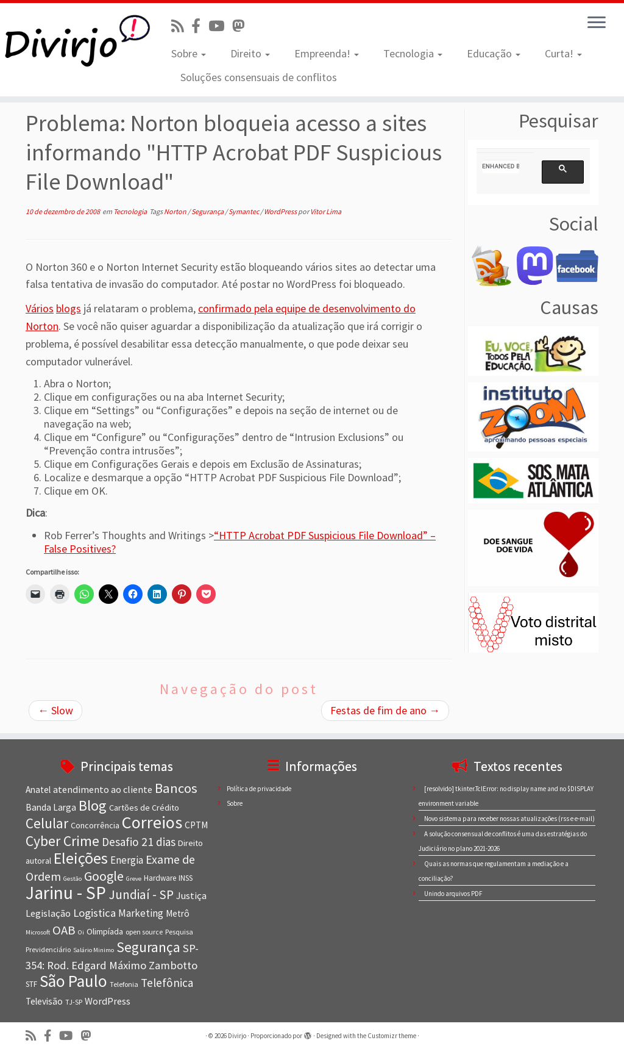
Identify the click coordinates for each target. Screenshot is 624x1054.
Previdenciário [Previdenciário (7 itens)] (48, 949)
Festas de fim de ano (385, 710)
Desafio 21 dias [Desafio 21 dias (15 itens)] (139, 841)
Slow (55, 710)
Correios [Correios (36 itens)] (152, 822)
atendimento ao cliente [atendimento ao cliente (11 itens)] (102, 789)
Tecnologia (412, 53)
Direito (250, 53)
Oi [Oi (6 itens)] (81, 932)
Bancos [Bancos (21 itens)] (176, 788)
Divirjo (237, 1035)
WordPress (281, 211)
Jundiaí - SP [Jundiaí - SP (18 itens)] (141, 894)
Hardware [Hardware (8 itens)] (160, 878)
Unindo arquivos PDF (453, 893)
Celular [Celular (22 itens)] (47, 823)
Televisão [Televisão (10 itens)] (44, 1001)
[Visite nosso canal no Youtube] (220, 26)
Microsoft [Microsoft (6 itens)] (38, 932)
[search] (500, 166)
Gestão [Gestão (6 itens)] (72, 879)
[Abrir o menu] (596, 23)
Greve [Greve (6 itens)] (133, 879)
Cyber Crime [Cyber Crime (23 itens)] (62, 841)
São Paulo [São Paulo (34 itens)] (73, 980)
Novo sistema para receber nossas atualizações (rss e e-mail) (509, 818)
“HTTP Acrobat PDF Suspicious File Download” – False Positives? (240, 542)
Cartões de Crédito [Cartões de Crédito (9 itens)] (144, 807)
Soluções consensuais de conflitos (258, 77)
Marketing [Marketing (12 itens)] (140, 913)
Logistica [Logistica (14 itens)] (94, 913)
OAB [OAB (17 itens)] (64, 930)
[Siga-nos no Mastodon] (242, 26)
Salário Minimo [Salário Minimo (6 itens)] (93, 950)
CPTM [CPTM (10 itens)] (196, 825)
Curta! (563, 53)
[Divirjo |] (73, 39)
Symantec (244, 211)
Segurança (208, 211)
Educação (493, 53)
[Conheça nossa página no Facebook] (199, 26)
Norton (176, 211)
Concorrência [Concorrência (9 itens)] (95, 825)
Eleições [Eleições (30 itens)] (81, 858)
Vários (40, 308)
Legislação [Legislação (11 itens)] (48, 913)
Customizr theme (391, 1035)
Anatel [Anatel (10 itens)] (38, 789)
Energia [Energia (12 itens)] (126, 860)
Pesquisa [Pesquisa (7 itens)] (179, 931)
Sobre (188, 53)
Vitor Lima (325, 211)
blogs (68, 308)
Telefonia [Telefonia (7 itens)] (124, 984)
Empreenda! (326, 53)
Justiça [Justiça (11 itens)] (191, 895)
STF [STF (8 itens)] (31, 984)
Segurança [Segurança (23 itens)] (148, 947)
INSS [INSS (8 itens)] (186, 878)
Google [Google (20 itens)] (104, 875)
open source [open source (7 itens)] (144, 931)
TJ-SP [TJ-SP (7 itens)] (73, 1001)
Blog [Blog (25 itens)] (93, 805)
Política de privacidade (259, 788)
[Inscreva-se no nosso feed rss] (181, 26)
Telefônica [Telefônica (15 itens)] (167, 982)
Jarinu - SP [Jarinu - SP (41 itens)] (66, 892)
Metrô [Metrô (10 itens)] (178, 913)
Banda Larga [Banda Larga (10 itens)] (51, 807)
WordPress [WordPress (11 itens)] (107, 1001)
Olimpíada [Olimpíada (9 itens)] (105, 931)
